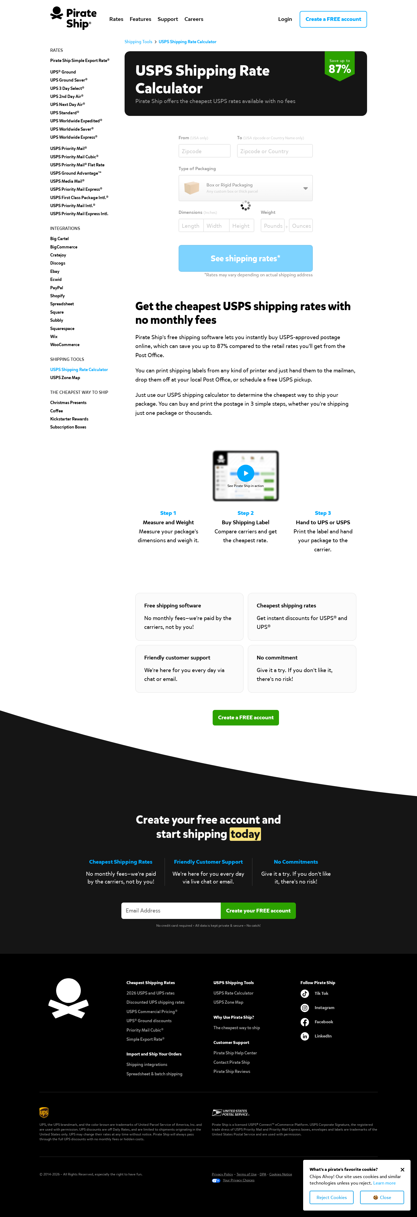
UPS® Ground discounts (149, 1021)
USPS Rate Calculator (233, 993)
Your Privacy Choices (239, 1180)
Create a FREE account (333, 19)
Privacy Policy (222, 1174)
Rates (116, 19)
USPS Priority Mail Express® (76, 189)
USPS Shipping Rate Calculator (79, 369)
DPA (263, 1174)
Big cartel (59, 238)
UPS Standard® (64, 113)
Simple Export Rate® (145, 1039)
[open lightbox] (245, 475)
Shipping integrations (146, 1064)
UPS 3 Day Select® (67, 88)
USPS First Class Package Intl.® (79, 197)
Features (140, 19)
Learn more (384, 1183)
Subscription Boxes (68, 427)
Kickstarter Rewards (69, 419)
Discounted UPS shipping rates (155, 1002)
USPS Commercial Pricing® (151, 1011)
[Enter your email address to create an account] (171, 911)
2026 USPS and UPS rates (150, 993)
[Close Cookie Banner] (402, 1169)
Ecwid (56, 279)
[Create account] (258, 911)
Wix (53, 336)
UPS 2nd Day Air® (67, 96)
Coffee (56, 411)
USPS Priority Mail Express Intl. (79, 214)
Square (57, 312)
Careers (193, 19)
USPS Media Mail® (67, 181)
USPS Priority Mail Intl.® (72, 205)
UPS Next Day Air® (67, 104)
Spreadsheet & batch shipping (154, 1074)
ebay (54, 271)
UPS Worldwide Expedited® (76, 121)
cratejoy (58, 255)
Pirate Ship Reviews (231, 1071)
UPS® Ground (63, 72)
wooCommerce (64, 344)
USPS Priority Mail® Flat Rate (77, 165)
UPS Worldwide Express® (73, 137)
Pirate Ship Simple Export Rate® (80, 60)
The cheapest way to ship (236, 1028)
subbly (56, 320)
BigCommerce (63, 247)
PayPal (56, 288)
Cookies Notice (280, 1174)
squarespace (62, 328)
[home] (73, 19)
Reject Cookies (332, 1197)
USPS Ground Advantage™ (75, 173)
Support (168, 19)
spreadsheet (62, 304)
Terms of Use (247, 1174)
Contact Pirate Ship (231, 1062)
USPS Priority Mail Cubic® (74, 157)
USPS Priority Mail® (68, 148)
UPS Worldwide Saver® (72, 129)
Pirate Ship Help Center (235, 1053)
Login (285, 19)
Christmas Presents (68, 402)
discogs (57, 263)
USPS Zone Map (228, 1002)
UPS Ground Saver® (69, 80)
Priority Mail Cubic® (145, 1030)
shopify (57, 296)
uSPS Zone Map (65, 377)
